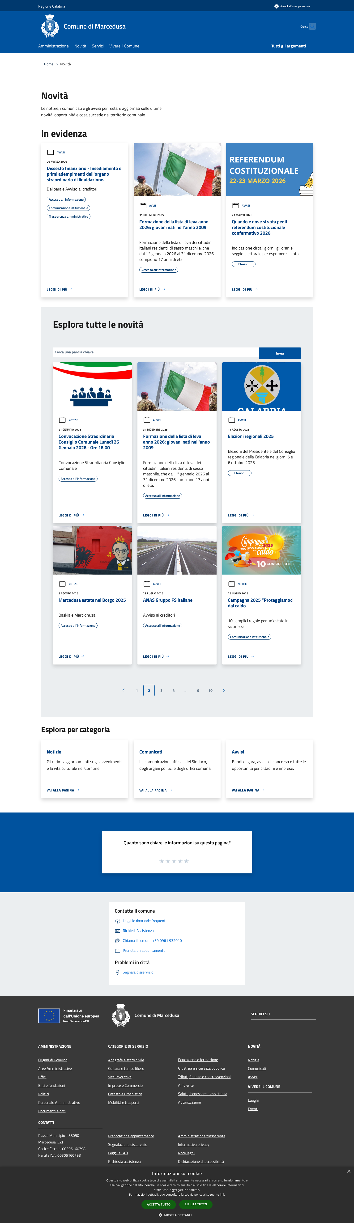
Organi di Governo (52, 1060)
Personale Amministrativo (59, 1102)
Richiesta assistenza (124, 1161)
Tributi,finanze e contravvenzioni (204, 1076)
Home (48, 64)
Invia (280, 353)
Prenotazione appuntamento (131, 1136)
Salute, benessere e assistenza (202, 1093)
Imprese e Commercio (125, 1085)
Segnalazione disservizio (127, 1144)
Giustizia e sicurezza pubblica (201, 1068)
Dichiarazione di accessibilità (201, 1161)
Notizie (68, 420)
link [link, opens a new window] (222, 1195)
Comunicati (257, 1068)
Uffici (42, 1077)
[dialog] (177, 1195)
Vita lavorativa (120, 1077)
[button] (177, 1215)
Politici (43, 1094)
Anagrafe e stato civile (126, 1060)
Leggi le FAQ (118, 1153)
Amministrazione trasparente (201, 1136)
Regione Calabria (51, 6)
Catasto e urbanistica (125, 1094)
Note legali (186, 1153)
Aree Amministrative (55, 1068)
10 (210, 690)
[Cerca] (310, 26)
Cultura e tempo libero (126, 1068)
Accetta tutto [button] (159, 1204)
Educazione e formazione (198, 1059)
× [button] (348, 1171)
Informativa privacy (193, 1144)
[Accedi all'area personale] (292, 6)
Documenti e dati (52, 1111)
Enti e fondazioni (51, 1085)
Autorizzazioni (189, 1102)
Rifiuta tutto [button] (196, 1204)
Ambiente (186, 1085)
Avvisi (56, 152)
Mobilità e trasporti (123, 1102)
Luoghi (253, 1100)
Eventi (253, 1109)
